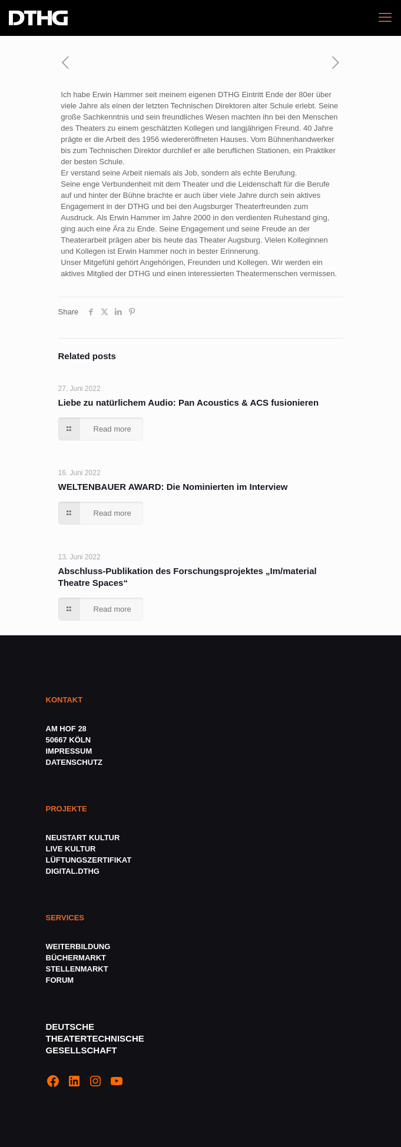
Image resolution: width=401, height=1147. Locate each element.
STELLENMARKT (77, 968)
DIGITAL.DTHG (73, 871)
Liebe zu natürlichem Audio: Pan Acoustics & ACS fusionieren (188, 402)
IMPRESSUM (69, 751)
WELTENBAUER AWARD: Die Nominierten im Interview (173, 487)
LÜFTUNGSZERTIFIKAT (89, 860)
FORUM (60, 980)
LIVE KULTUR (71, 848)
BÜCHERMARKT (76, 957)
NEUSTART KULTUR (83, 837)
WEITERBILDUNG (78, 946)
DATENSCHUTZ (75, 762)
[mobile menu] (385, 18)
